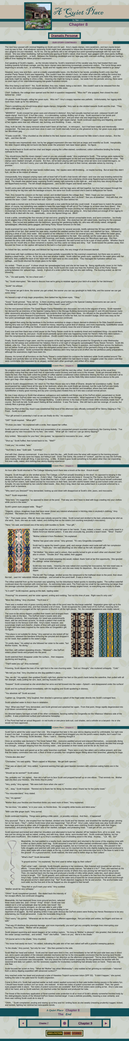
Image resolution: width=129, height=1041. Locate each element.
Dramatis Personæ (64, 35)
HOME (67, 1033)
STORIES (76, 1033)
